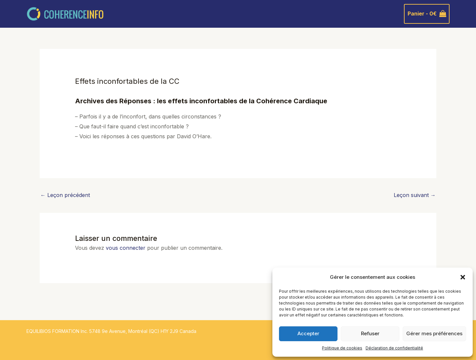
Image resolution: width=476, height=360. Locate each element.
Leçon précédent (65, 195)
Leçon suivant (415, 195)
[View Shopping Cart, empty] (427, 14)
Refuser (370, 333)
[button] (462, 277)
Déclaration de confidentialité (394, 347)
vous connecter (125, 248)
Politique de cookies (342, 347)
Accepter (308, 333)
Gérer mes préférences (434, 333)
